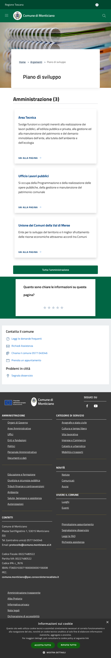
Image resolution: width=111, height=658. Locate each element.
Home (22, 62)
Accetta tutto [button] (43, 645)
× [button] (107, 622)
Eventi (65, 508)
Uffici (10, 434)
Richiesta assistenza (73, 542)
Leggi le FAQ (69, 536)
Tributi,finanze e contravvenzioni (26, 486)
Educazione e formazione (21, 474)
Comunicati (68, 480)
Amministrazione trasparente (24, 593)
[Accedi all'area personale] (96, 4)
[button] (55, 652)
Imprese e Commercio (74, 440)
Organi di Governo (18, 422)
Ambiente (13, 492)
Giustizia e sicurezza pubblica (24, 480)
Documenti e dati (17, 458)
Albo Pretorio (15, 598)
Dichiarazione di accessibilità (23, 616)
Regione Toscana (14, 5)
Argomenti (36, 62)
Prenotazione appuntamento (78, 524)
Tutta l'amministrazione (55, 270)
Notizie (66, 475)
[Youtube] (95, 406)
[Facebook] (87, 406)
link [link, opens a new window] (87, 638)
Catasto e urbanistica (73, 446)
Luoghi (65, 502)
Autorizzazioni (15, 504)
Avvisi (65, 486)
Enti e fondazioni (17, 440)
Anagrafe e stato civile (74, 422)
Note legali (14, 610)
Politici (11, 446)
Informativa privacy (18, 604)
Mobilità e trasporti (72, 452)
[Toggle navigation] (7, 15)
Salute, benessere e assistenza (25, 498)
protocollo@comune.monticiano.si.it (30, 545)
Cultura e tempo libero (74, 428)
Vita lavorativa (70, 434)
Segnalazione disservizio (75, 530)
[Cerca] (104, 16)
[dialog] (55, 638)
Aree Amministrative (19, 428)
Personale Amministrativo (22, 452)
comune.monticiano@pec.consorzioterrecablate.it (30, 577)
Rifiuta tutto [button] (69, 645)
